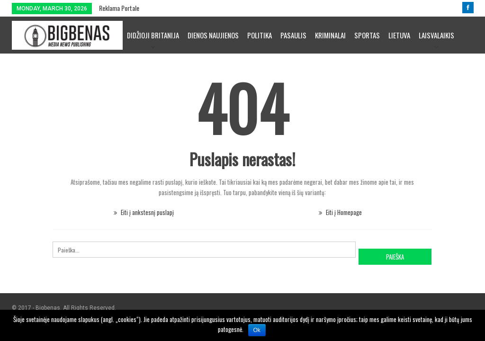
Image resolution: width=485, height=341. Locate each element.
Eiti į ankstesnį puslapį (144, 212)
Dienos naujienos (213, 35)
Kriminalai (330, 35)
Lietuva (399, 35)
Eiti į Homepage (340, 212)
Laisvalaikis (436, 35)
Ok (256, 330)
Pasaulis (293, 35)
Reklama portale (119, 8)
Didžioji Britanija (153, 35)
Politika (259, 35)
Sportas (367, 35)
